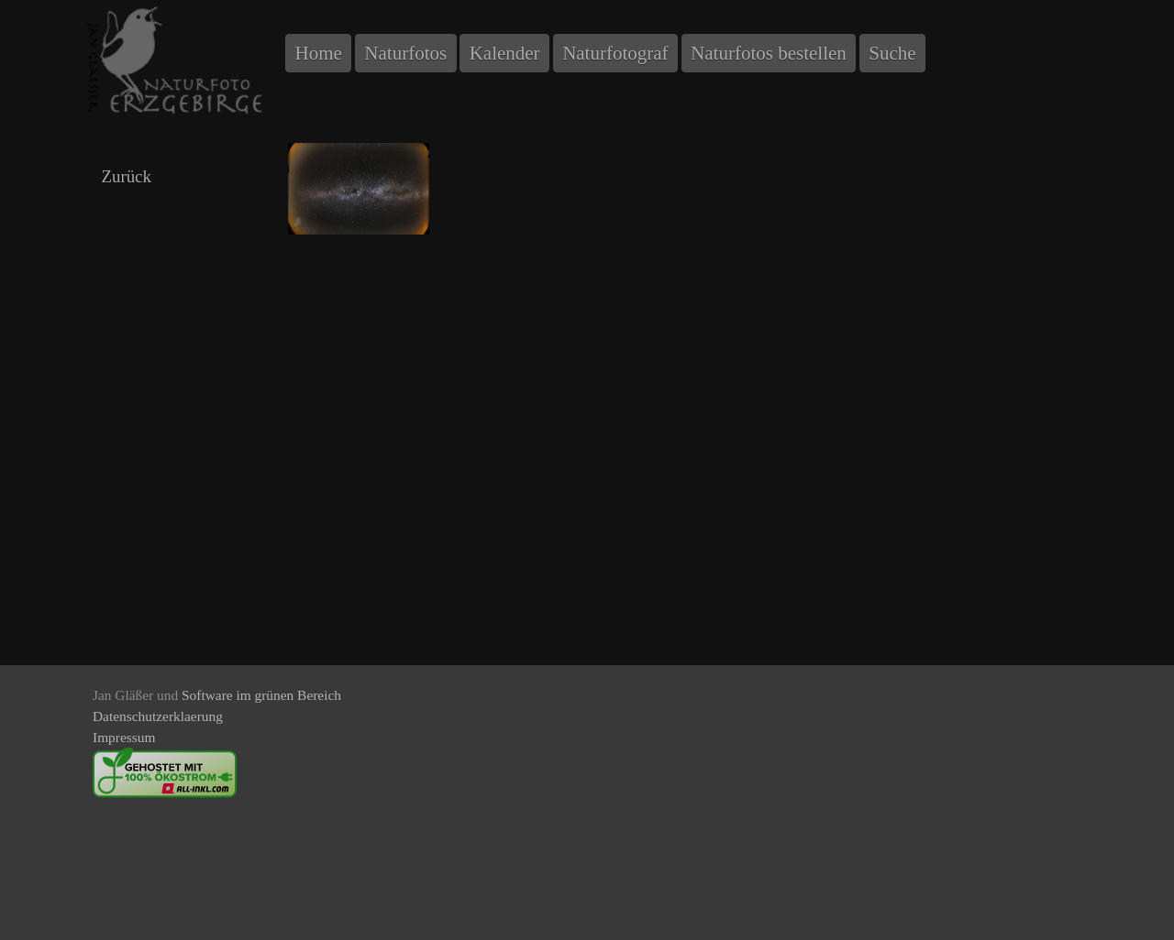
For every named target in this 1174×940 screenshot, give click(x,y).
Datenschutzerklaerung (158, 716)
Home (318, 53)
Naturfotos (405, 53)
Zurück (126, 176)
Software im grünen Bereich (261, 695)
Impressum (124, 737)
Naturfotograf (615, 53)
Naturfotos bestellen (769, 53)
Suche (892, 53)
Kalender (505, 53)
